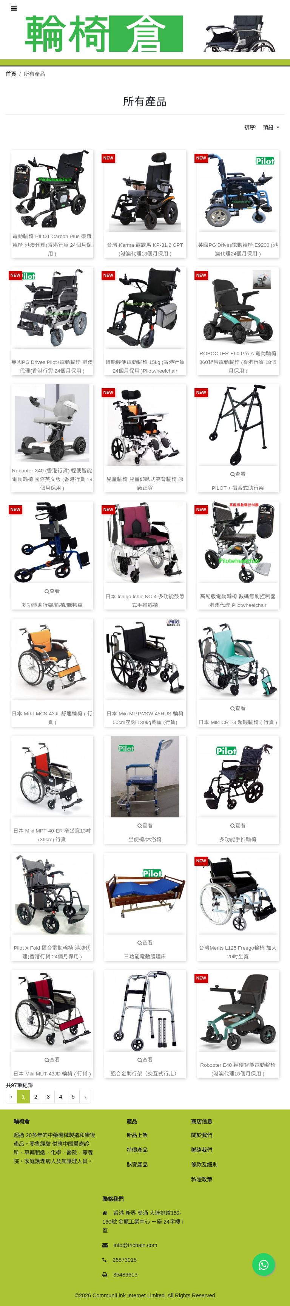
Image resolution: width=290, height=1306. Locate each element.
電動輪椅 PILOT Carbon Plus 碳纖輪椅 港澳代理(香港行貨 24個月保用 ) (51, 245)
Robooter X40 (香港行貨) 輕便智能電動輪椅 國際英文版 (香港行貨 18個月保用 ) (52, 479)
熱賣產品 (137, 1165)
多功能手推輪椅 (237, 839)
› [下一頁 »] (85, 1097)
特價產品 (137, 1150)
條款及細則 (204, 1165)
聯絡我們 (201, 1150)
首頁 (11, 74)
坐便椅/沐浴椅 (145, 839)
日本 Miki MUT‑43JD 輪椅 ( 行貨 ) (52, 1074)
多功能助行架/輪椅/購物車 (52, 605)
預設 (269, 128)
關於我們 (201, 1135)
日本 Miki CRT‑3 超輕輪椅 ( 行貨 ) (238, 722)
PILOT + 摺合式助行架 (238, 488)
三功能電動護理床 (145, 956)
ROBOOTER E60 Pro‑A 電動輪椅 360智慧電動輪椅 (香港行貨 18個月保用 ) (237, 362)
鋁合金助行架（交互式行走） (145, 1074)
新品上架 (137, 1135)
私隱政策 (201, 1179)
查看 (238, 474)
